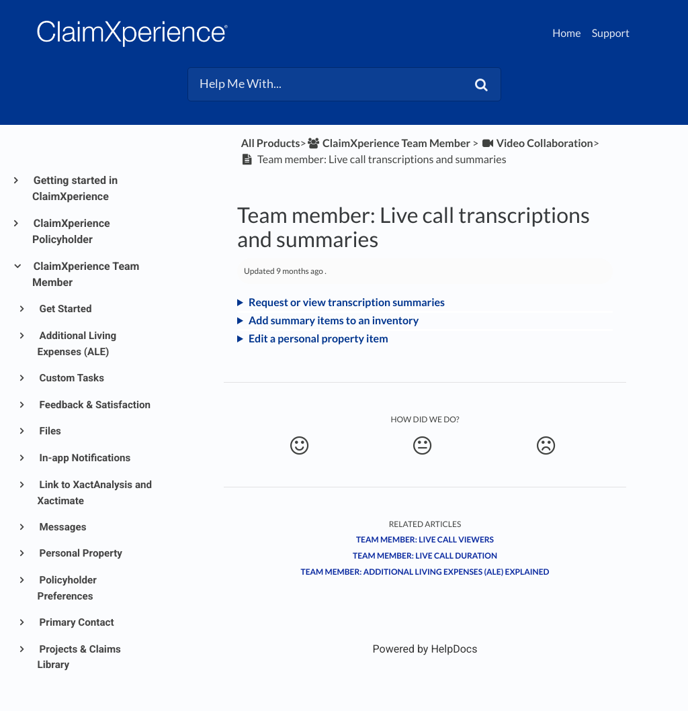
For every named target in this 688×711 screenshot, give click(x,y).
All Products (270, 143)
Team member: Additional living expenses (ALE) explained (425, 572)
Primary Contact (76, 622)
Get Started (65, 309)
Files (49, 431)
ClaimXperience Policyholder (71, 231)
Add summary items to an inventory (334, 320)
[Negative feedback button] (545, 446)
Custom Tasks (71, 378)
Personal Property (80, 553)
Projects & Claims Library (79, 657)
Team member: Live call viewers (425, 539)
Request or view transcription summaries (347, 302)
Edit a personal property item (318, 338)
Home (566, 33)
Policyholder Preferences (67, 588)
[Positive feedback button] (299, 446)
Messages (62, 527)
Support (611, 33)
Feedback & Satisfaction (94, 405)
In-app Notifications (84, 458)
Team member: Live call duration (425, 556)
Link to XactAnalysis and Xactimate (95, 493)
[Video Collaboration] (536, 143)
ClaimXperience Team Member (85, 274)
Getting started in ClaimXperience (75, 188)
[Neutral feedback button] (422, 446)
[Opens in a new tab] (425, 649)
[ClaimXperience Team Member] (388, 143)
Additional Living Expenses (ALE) (77, 344)
